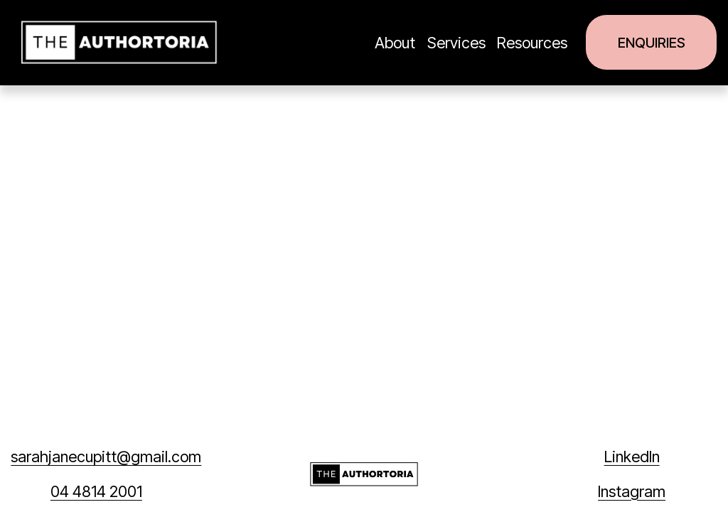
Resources (532, 42)
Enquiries (651, 42)
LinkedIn (632, 456)
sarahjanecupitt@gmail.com (106, 456)
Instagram (631, 491)
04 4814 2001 (96, 491)
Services (456, 42)
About (395, 42)
